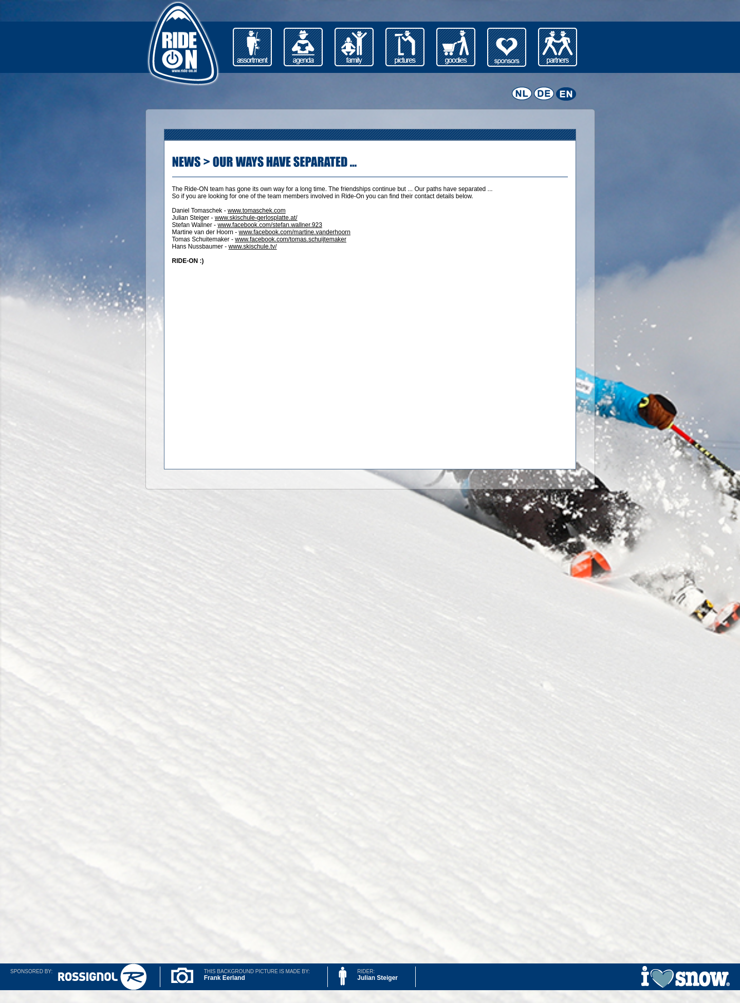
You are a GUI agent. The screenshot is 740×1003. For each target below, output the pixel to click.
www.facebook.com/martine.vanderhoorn (294, 232)
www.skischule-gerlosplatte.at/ (256, 217)
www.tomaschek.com (257, 210)
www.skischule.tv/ (253, 246)
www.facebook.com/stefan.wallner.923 (269, 225)
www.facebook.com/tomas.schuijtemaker (290, 239)
